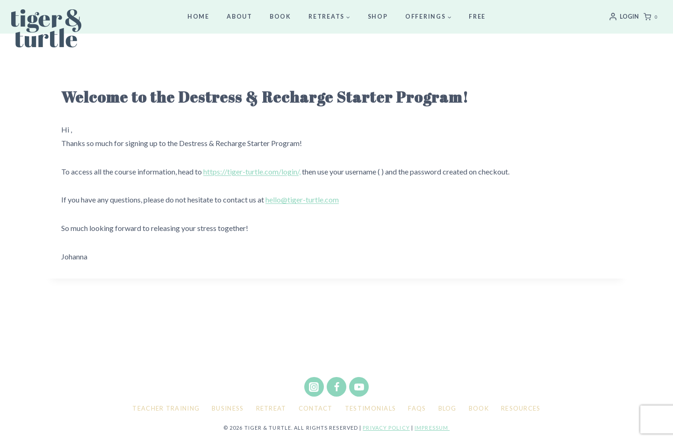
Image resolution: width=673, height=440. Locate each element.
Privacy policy (386, 428)
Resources (521, 408)
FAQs (417, 408)
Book (280, 16)
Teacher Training (166, 408)
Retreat (271, 408)
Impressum (432, 428)
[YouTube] (359, 387)
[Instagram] (314, 387)
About (239, 16)
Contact (316, 408)
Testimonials (370, 408)
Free (477, 16)
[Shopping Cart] (653, 17)
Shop (378, 16)
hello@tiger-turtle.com (302, 199)
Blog (447, 408)
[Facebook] (336, 387)
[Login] (624, 17)
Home (198, 16)
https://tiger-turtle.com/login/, (252, 171)
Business (227, 408)
